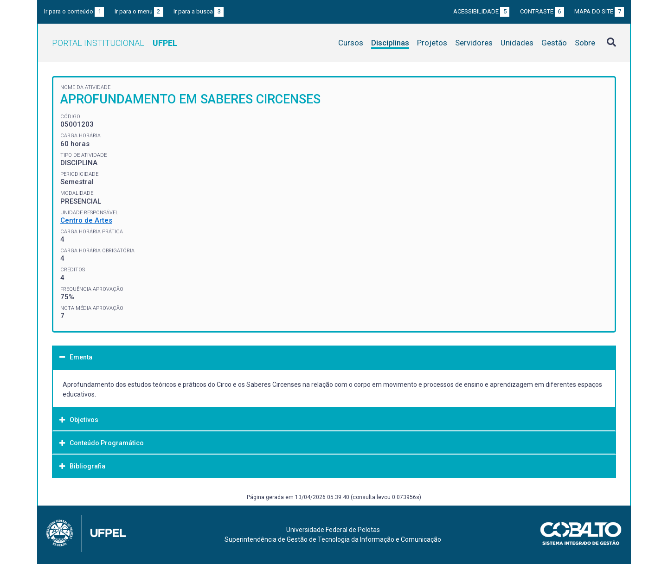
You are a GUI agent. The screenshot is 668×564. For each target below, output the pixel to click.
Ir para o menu (139, 11)
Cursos (350, 42)
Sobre (585, 42)
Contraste (542, 11)
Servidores (474, 42)
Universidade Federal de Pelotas (333, 529)
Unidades (517, 42)
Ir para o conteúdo (74, 11)
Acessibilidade (481, 11)
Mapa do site (599, 11)
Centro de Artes (86, 220)
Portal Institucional (114, 43)
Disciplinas (390, 42)
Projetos (432, 42)
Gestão (554, 42)
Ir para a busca (198, 11)
